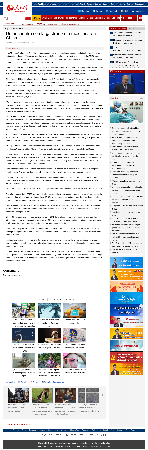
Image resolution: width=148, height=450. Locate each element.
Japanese (114, 4)
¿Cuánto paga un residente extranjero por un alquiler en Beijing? (24, 373)
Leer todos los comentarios (62, 299)
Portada (36, 18)
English (82, 4)
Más (141, 71)
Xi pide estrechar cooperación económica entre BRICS (40, 23)
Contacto (83, 11)
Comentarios (58, 382)
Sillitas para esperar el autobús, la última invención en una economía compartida (24, 323)
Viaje (123, 18)
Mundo (61, 18)
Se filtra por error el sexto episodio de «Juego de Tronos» (49, 323)
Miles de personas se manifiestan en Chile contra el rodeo (16, 408)
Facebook (111, 11)
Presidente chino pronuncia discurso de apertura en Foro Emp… (127, 56)
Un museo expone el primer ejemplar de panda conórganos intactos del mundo (127, 190)
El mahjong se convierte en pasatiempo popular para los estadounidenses (123, 165)
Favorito (22, 382)
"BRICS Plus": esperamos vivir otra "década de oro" (128, 49)
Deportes (99, 18)
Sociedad (116, 18)
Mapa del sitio (138, 11)
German (130, 4)
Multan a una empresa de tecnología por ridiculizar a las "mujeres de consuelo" (127, 156)
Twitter (97, 11)
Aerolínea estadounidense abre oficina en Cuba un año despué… (128, 34)
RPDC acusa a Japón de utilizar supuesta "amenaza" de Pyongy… (126, 63)
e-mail (46, 382)
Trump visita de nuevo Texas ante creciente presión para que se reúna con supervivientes (42, 409)
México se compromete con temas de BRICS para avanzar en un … (127, 41)
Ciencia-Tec (74, 430)
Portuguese (139, 4)
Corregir (34, 382)
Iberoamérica (71, 18)
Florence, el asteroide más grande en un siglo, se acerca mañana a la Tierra (88, 408)
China (44, 18)
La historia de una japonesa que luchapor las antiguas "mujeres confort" (125, 174)
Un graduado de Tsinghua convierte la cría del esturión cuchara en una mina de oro (49, 373)
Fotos (129, 18)
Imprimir (10, 382)
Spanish (106, 4)
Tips (140, 18)
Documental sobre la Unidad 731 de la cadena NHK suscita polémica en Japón (128, 237)
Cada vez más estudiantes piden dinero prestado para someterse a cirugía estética (126, 131)
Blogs (133, 430)
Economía (52, 18)
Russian (98, 4)
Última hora (9, 23)
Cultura (107, 18)
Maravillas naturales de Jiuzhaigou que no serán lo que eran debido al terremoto (126, 227)
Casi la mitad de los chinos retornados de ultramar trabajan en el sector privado (127, 199)
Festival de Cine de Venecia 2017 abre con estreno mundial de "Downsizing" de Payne (126, 140)
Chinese (74, 4)
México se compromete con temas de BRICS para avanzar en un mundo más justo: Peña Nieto (65, 409)
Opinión (81, 18)
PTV (135, 18)
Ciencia (90, 18)
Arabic (122, 4)
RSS (124, 11)
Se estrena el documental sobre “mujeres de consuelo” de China (24, 348)
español (8, 28)
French (89, 4)
